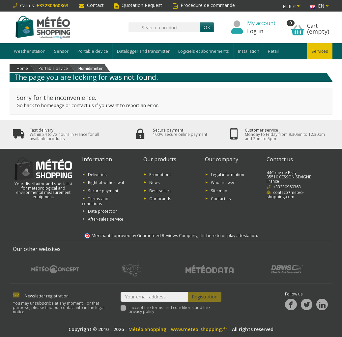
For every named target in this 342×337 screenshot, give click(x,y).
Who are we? (223, 182)
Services (319, 51)
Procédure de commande (204, 5)
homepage (52, 105)
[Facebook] (291, 304)
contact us (82, 105)
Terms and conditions (95, 201)
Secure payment (103, 190)
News (154, 182)
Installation (248, 51)
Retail (273, 51)
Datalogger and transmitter (143, 51)
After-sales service (105, 219)
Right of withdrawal (106, 182)
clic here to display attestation (228, 235)
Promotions (160, 174)
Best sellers (160, 190)
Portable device (92, 51)
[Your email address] (154, 297)
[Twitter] (306, 304)
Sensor (61, 51)
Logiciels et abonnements (203, 51)
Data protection (103, 210)
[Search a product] (164, 27)
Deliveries (97, 174)
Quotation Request (138, 5)
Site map (219, 190)
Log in (255, 31)
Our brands (160, 198)
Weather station (29, 51)
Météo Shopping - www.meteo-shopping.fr (177, 329)
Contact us (221, 198)
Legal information (227, 174)
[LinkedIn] (322, 304)
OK (207, 27)
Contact (91, 5)
